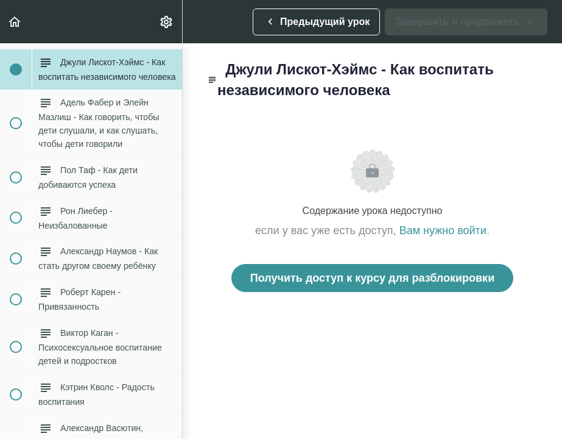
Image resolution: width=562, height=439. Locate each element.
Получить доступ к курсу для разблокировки (372, 278)
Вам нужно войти (442, 230)
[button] (15, 21)
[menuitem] (167, 21)
